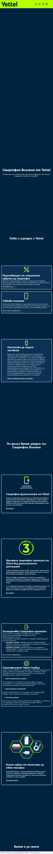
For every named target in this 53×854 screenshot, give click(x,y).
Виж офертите (8, 286)
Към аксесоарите (12, 780)
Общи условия (5, 852)
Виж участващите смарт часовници (20, 378)
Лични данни (13, 852)
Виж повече (10, 508)
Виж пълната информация (11, 310)
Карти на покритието (33, 852)
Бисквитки (22, 852)
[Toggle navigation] (45, 4)
